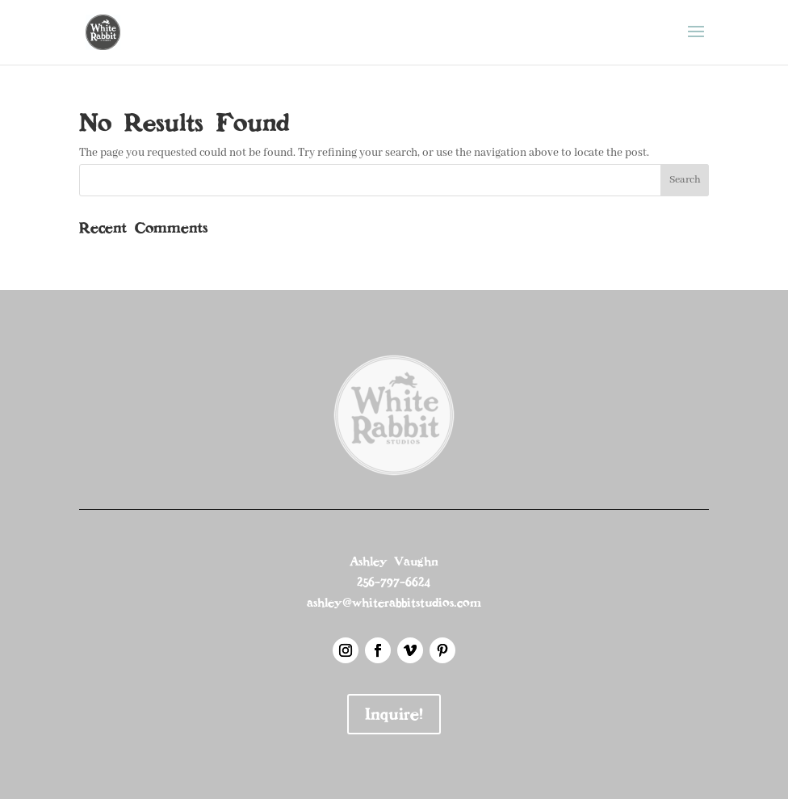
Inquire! (394, 714)
